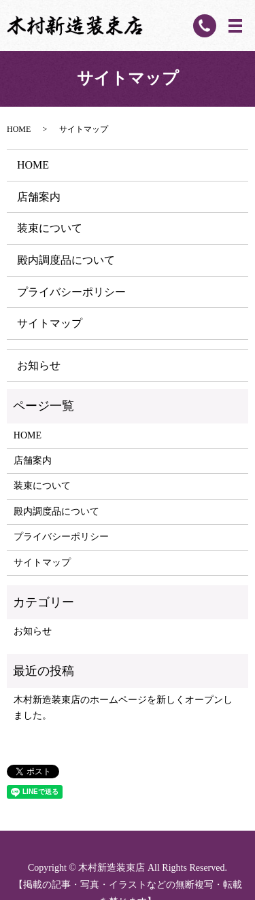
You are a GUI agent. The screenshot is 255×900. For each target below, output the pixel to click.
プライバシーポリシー (71, 292)
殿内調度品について (66, 260)
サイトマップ (49, 323)
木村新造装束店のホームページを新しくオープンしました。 (123, 707)
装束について (49, 228)
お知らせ (39, 365)
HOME (19, 129)
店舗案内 (39, 197)
